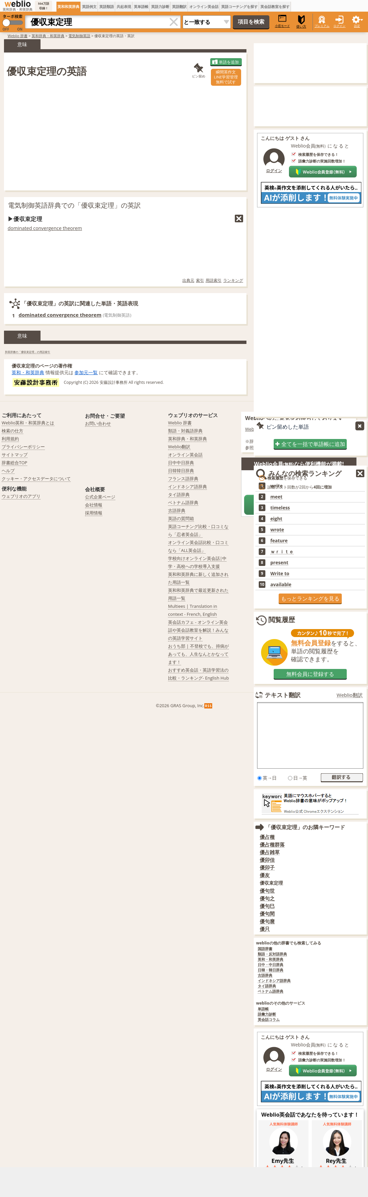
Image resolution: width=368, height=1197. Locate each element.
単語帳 (263, 1009)
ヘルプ (8, 471)
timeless (280, 507)
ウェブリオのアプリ (21, 496)
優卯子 (267, 867)
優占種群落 (272, 844)
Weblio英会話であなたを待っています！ (310, 1114)
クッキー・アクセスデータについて (36, 479)
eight (276, 518)
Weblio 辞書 (18, 35)
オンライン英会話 (204, 6)
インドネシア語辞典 (274, 981)
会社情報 (93, 505)
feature (279, 540)
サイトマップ (15, 455)
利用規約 (10, 439)
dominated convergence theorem (45, 228)
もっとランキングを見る (310, 598)
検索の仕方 (12, 431)
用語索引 (214, 280)
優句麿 (267, 921)
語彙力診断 (267, 1014)
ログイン (339, 26)
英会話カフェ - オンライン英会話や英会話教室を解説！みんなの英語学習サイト (198, 630)
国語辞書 (265, 949)
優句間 (267, 914)
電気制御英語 (79, 35)
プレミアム (322, 26)
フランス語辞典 (183, 479)
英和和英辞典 (68, 6)
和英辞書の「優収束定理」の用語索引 (27, 352)
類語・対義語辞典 (185, 431)
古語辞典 (265, 975)
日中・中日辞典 (270, 965)
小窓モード (282, 21)
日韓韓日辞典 (181, 471)
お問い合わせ (98, 423)
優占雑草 (270, 852)
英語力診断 (160, 6)
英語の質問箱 (181, 518)
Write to (279, 573)
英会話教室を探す (275, 6)
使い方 (301, 21)
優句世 (267, 891)
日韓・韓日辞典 (270, 970)
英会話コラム (269, 1020)
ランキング (233, 280)
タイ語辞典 (267, 986)
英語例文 (89, 6)
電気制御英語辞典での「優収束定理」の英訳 (74, 205)
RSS (208, 706)
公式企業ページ (100, 497)
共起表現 (124, 6)
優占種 (267, 837)
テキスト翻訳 (283, 695)
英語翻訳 (179, 6)
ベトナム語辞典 (270, 991)
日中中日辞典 (181, 463)
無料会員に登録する (310, 674)
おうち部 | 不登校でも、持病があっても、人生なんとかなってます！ (198, 654)
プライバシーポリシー (23, 447)
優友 (265, 875)
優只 (265, 929)
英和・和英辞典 (28, 372)
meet (276, 496)
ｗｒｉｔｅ (282, 551)
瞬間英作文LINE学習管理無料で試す (226, 76)
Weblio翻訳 (350, 695)
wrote (277, 529)
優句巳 (267, 906)
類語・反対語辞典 (272, 954)
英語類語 (106, 6)
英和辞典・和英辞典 (48, 35)
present (279, 562)
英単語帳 (141, 6)
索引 (200, 280)
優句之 (267, 898)
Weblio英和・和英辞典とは (28, 423)
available (280, 584)
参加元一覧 (86, 372)
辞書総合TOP (14, 463)
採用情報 (93, 513)
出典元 (188, 280)
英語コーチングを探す (239, 6)
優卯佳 (267, 860)
